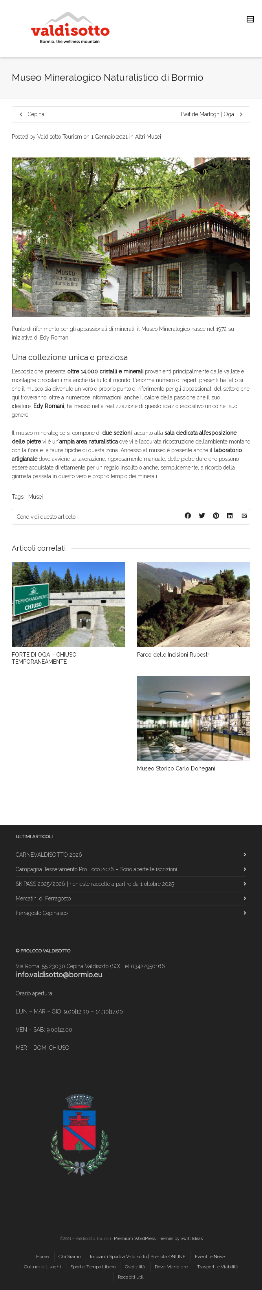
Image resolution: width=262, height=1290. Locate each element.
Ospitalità (135, 1267)
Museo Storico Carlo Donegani (176, 768)
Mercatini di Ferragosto (43, 898)
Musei (35, 497)
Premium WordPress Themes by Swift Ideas (158, 1238)
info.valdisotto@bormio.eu (59, 975)
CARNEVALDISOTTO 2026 (49, 855)
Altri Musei (148, 137)
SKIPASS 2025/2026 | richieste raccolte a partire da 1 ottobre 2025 (95, 884)
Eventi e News (210, 1256)
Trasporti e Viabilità (217, 1267)
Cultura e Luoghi (42, 1267)
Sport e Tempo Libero (92, 1267)
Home (42, 1256)
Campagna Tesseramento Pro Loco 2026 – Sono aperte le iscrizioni (96, 869)
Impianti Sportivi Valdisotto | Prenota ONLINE (137, 1256)
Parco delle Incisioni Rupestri (174, 654)
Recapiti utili (131, 1277)
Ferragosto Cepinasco (42, 913)
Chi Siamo (70, 1256)
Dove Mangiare (171, 1267)
